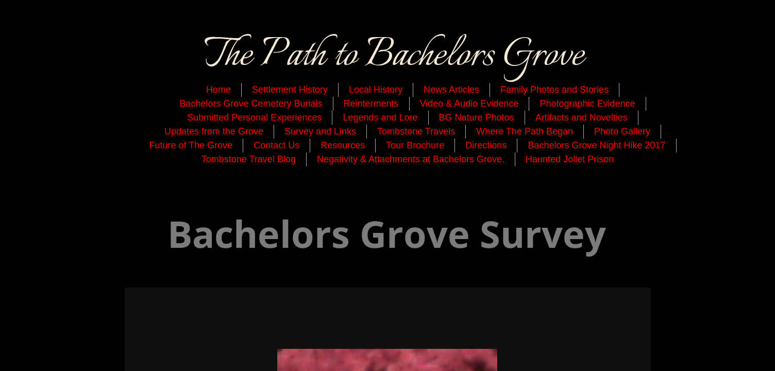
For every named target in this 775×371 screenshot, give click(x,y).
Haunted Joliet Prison (570, 159)
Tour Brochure (415, 145)
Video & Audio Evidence (469, 103)
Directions (486, 145)
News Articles (451, 90)
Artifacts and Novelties (581, 117)
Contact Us (276, 145)
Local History (375, 90)
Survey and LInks (320, 131)
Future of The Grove (190, 145)
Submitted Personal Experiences (254, 117)
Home (218, 90)
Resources (343, 145)
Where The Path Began (524, 131)
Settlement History (290, 90)
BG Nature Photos (476, 117)
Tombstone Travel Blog (248, 159)
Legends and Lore (380, 117)
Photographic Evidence (587, 103)
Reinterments (371, 103)
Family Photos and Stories (554, 90)
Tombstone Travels (416, 131)
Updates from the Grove (213, 131)
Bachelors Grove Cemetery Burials (250, 103)
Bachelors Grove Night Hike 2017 (596, 145)
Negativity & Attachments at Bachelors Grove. (410, 159)
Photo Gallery (622, 131)
